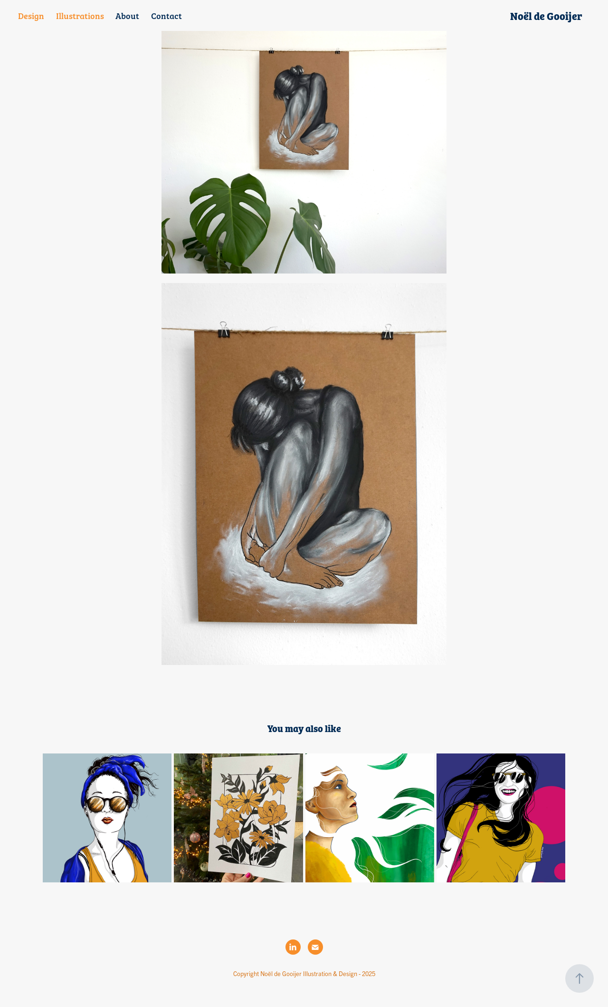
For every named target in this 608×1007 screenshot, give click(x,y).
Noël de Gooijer (546, 15)
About (127, 15)
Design (31, 15)
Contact (166, 15)
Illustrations (80, 15)
